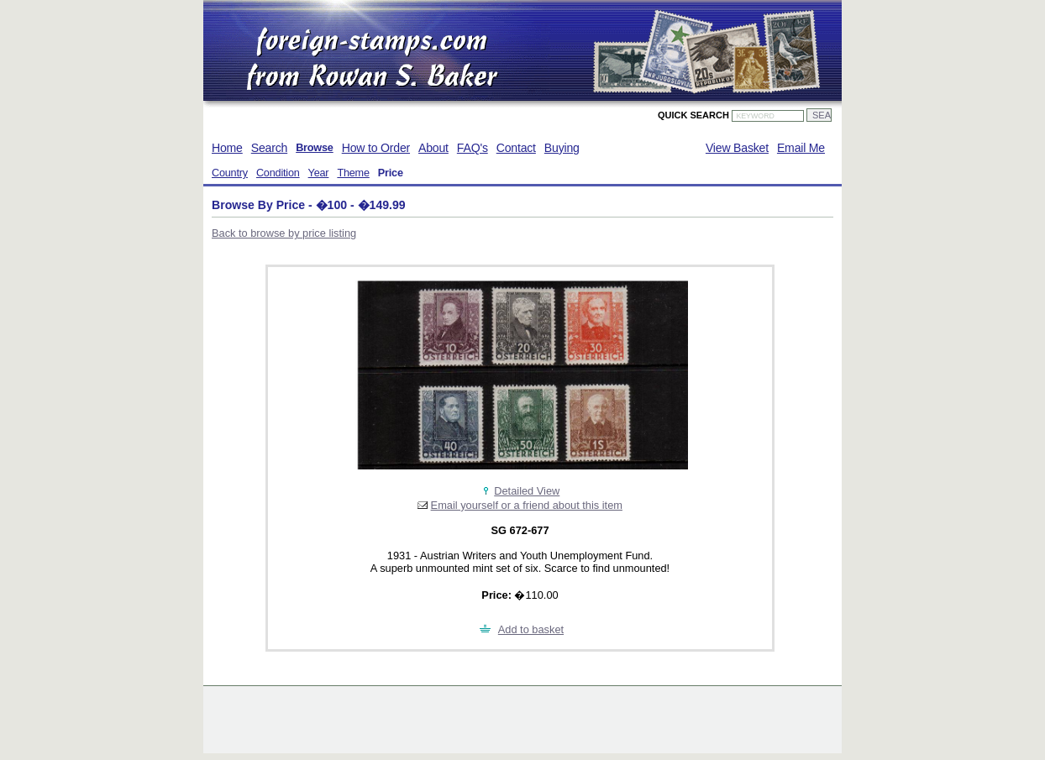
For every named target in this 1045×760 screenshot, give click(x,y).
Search (269, 148)
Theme (353, 173)
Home (227, 148)
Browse (314, 148)
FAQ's (472, 148)
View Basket (737, 148)
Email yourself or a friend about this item (526, 505)
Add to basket (531, 629)
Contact (516, 148)
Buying (562, 148)
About (433, 148)
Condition (278, 173)
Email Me (801, 148)
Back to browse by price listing (284, 233)
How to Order (376, 148)
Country (230, 173)
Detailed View (526, 491)
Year (318, 173)
